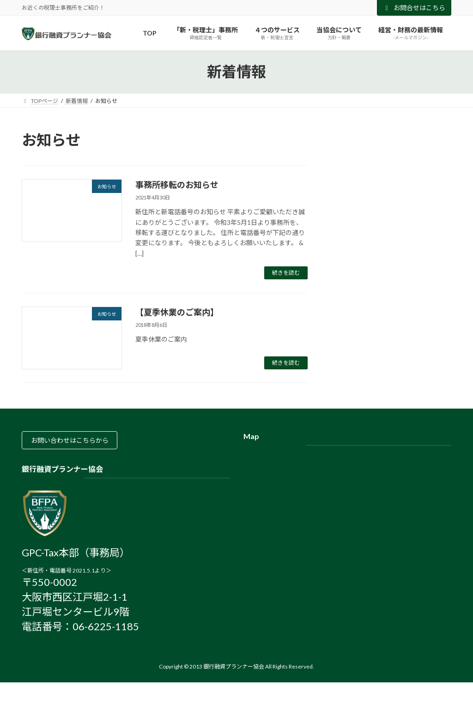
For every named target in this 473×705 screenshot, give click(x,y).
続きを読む (286, 272)
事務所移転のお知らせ (176, 185)
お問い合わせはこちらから (76, 442)
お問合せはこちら (414, 8)
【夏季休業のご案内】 (176, 312)
